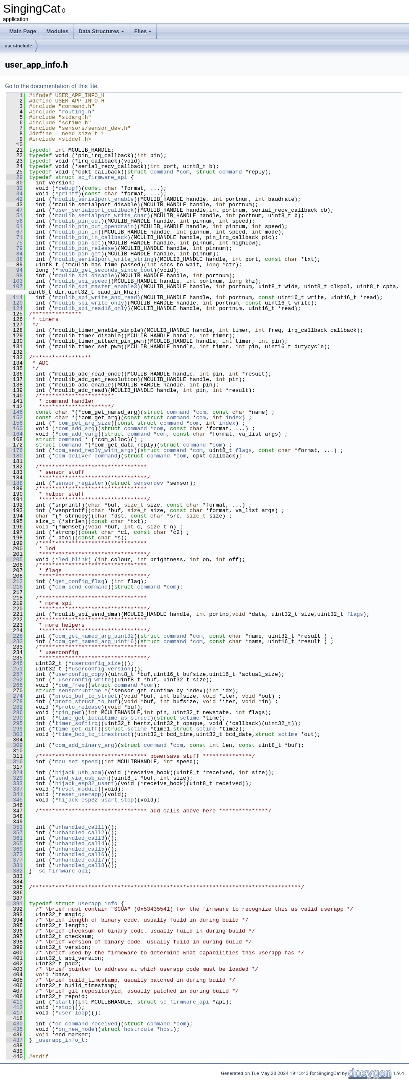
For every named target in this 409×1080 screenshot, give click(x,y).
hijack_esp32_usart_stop (96, 800)
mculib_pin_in (76, 232)
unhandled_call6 (79, 854)
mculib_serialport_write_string (104, 259)
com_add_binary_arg (84, 745)
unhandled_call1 (79, 827)
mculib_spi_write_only (89, 303)
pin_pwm (69, 712)
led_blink (73, 559)
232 (14, 641)
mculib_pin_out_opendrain (94, 226)
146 (14, 412)
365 (14, 843)
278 (14, 701)
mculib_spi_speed (81, 281)
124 (14, 308)
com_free (71, 685)
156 (14, 423)
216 (14, 587)
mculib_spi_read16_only (91, 308)
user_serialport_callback (94, 210)
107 (14, 286)
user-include (18, 45)
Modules (57, 31)
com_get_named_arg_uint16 (94, 641)
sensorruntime (79, 690)
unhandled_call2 (79, 832)
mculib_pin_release (84, 248)
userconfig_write (84, 679)
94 (14, 270)
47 (14, 210)
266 (14, 685)
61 (14, 226)
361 (14, 838)
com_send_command (81, 587)
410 (14, 1002)
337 (14, 789)
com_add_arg (76, 428)
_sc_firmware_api (62, 871)
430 (14, 1023)
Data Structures (101, 31)
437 (14, 1040)
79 (14, 248)
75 (14, 243)
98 (14, 275)
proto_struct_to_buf (86, 701)
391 (14, 903)
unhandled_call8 (79, 865)
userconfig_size (96, 663)
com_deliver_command (86, 456)
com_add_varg (78, 434)
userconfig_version (100, 669)
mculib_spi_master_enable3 (96, 286)
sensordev (148, 483)
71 (14, 237)
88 (14, 259)
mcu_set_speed (76, 761)
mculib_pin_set (78, 243)
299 (14, 729)
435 (14, 1029)
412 (14, 1007)
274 (14, 696)
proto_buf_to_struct (86, 696)
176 (14, 450)
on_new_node (76, 1029)
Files (143, 31)
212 (14, 581)
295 (14, 723)
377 (14, 860)
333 (14, 783)
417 (14, 1013)
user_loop (73, 1013)
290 (14, 718)
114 (14, 297)
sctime (189, 718)
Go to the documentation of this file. (52, 86)
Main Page (22, 31)
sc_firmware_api (102, 177)
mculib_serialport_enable (94, 199)
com (184, 172)
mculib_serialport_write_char (101, 215)
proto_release (79, 707)
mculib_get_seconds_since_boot (105, 270)
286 (14, 712)
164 (14, 434)
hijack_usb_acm (78, 772)
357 (14, 832)
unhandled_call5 (79, 849)
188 (14, 483)
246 (14, 663)
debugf (68, 188)
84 (14, 254)
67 (14, 232)
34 (14, 193)
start (63, 1002)
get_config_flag (79, 581)
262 (14, 679)
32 (14, 188)
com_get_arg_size (84, 423)
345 (14, 800)
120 (14, 303)
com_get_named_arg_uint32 (94, 636)
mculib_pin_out (78, 221)
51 (14, 215)
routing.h (76, 112)
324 (14, 772)
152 (14, 417)
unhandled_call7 (79, 860)
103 (14, 281)
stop (64, 1007)
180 (14, 456)
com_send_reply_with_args (94, 450)
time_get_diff (76, 729)
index (233, 417)
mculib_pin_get (78, 254)
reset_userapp (79, 794)
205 (14, 559)
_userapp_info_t (60, 1040)
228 (14, 636)
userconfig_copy (79, 674)
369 (14, 849)
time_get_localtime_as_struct (104, 718)
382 (14, 871)
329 (14, 778)
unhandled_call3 (79, 838)
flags (243, 450)
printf (68, 193)
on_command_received (86, 1023)
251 (14, 669)
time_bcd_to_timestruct (94, 734)
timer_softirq (76, 723)
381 (14, 865)
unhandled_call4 (79, 843)
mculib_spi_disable (84, 275)
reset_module (78, 789)
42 (14, 199)
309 (14, 745)
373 (14, 854)
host (166, 1029)
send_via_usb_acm (81, 778)
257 (14, 674)
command (161, 172)
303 (14, 734)
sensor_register (79, 483)
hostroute (138, 1029)
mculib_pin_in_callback (91, 237)
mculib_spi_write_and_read (96, 297)
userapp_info (98, 903)
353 (14, 827)
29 (14, 177)
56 (14, 221)
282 (14, 707)
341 (14, 794)
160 (14, 428)
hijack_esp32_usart (84, 783)
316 (14, 761)
